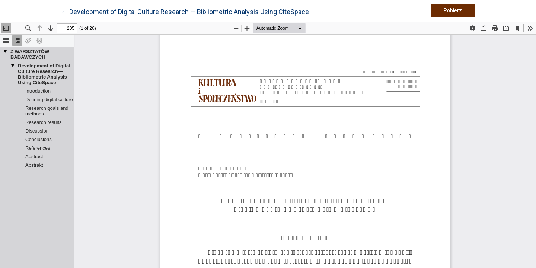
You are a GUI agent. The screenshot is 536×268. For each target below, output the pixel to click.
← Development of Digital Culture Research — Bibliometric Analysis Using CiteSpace (185, 11)
